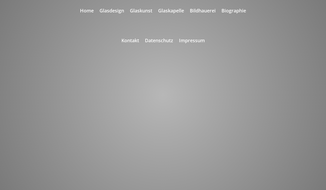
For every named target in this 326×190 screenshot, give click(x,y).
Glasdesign (112, 11)
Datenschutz (159, 41)
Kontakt (130, 41)
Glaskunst (141, 11)
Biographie (233, 11)
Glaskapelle (171, 11)
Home (87, 11)
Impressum (192, 41)
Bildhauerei (203, 11)
